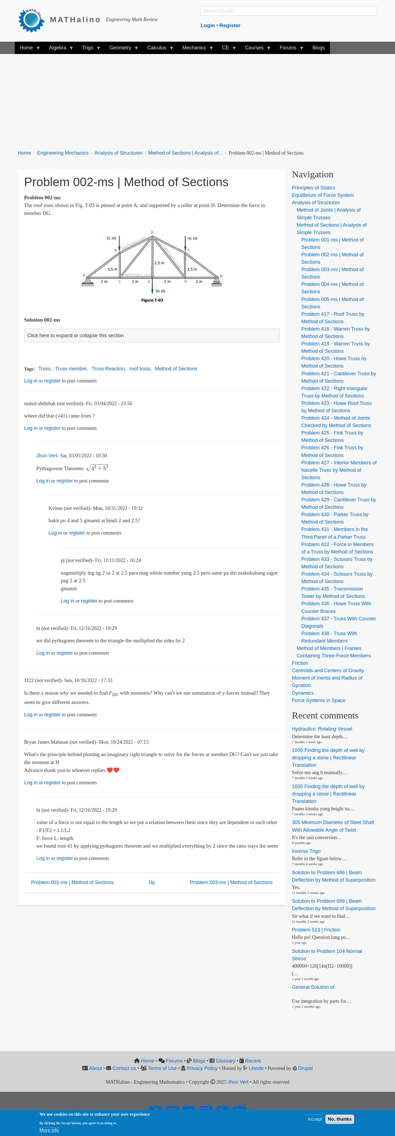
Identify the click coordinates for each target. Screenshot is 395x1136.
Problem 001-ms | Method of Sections (72, 882)
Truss (44, 368)
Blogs (199, 1061)
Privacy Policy (202, 1068)
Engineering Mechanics (63, 153)
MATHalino (75, 19)
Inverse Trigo (306, 851)
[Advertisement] (182, 98)
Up (152, 882)
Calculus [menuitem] (158, 49)
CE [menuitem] (226, 49)
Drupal (305, 1068)
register (52, 381)
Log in (31, 381)
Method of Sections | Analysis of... (185, 153)
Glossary (225, 1061)
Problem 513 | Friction (316, 930)
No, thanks (340, 1119)
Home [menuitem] (27, 49)
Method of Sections (176, 368)
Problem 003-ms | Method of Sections (231, 882)
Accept (315, 1119)
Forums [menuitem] (289, 49)
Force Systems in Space (319, 700)
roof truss (139, 368)
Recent (253, 1061)
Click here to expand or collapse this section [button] (75, 335)
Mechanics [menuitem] (195, 49)
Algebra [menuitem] (59, 49)
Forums (174, 1061)
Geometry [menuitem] (122, 49)
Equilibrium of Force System (323, 195)
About (95, 1068)
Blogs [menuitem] (318, 47)
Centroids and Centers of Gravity (328, 670)
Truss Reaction (108, 368)
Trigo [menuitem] (89, 49)
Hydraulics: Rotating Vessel (322, 729)
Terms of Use (162, 1068)
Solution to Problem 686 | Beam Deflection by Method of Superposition (334, 904)
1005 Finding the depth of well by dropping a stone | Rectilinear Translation (328, 758)
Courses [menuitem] (255, 49)
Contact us (124, 1068)
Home (24, 153)
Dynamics (303, 693)
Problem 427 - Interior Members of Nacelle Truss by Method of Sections (339, 470)
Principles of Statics (313, 188)
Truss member (71, 368)
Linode (256, 1068)
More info (49, 1130)
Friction (300, 663)
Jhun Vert (46, 455)
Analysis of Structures (119, 153)
